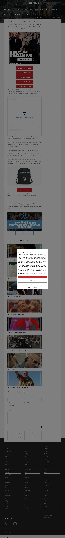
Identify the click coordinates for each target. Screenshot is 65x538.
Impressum (35, 287)
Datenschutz (30, 287)
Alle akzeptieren (32, 276)
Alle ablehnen (32, 280)
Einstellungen (32, 283)
